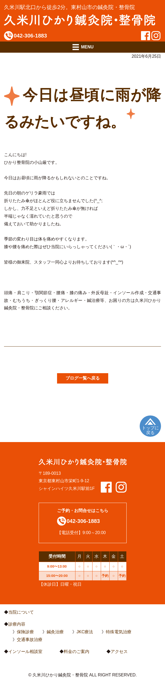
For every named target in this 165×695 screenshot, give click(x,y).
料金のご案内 (76, 651)
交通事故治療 (29, 639)
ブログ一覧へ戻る (83, 378)
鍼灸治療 (55, 632)
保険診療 (25, 632)
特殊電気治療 (118, 632)
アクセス (119, 651)
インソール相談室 (25, 651)
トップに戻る (150, 430)
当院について (21, 612)
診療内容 (16, 624)
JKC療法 (85, 632)
